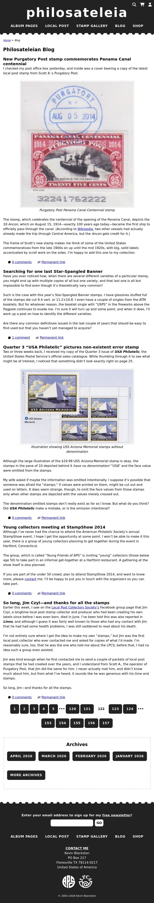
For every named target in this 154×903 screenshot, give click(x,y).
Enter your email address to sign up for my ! (77, 815)
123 (115, 709)
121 (87, 709)
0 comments (22, 262)
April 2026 (21, 756)
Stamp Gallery (92, 26)
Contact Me (77, 848)
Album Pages (24, 26)
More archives (26, 775)
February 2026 (91, 756)
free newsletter (116, 815)
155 (77, 723)
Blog (120, 26)
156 (91, 723)
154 (62, 723)
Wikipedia (85, 229)
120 (72, 709)
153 (48, 723)
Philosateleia (77, 12)
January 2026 (130, 756)
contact (30, 579)
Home (7, 40)
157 (105, 723)
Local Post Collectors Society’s (75, 607)
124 (129, 709)
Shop (138, 26)
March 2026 (54, 756)
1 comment (21, 337)
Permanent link (53, 262)
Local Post (57, 26)
